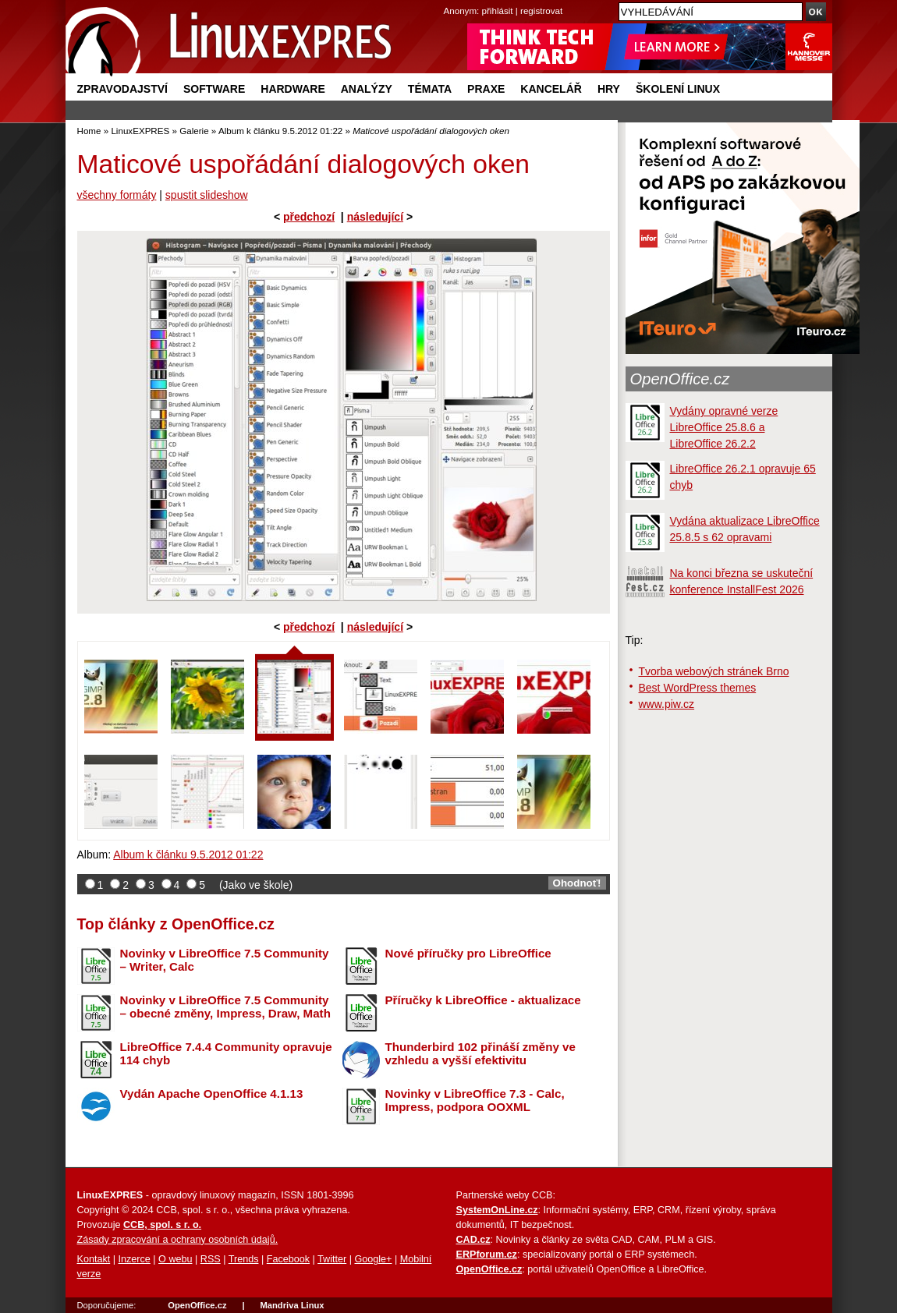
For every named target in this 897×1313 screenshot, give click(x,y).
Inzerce (135, 1259)
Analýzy (366, 89)
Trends (244, 1259)
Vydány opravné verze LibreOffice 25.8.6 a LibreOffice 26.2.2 (724, 427)
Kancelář (551, 89)
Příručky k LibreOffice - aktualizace (483, 1000)
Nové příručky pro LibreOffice (468, 953)
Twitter (331, 1259)
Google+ (373, 1259)
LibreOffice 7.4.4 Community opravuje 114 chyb (226, 1053)
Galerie (193, 131)
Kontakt (94, 1259)
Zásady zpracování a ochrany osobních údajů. (177, 1239)
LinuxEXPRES (140, 131)
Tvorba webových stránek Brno (714, 671)
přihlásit (497, 10)
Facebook (288, 1259)
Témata (430, 89)
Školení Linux (678, 89)
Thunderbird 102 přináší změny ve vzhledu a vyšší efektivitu (480, 1053)
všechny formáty (117, 195)
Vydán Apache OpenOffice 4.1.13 (211, 1093)
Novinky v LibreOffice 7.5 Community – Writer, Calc (224, 960)
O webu (175, 1259)
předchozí (309, 217)
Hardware (292, 89)
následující (375, 217)
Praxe (486, 89)
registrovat (541, 10)
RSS (210, 1259)
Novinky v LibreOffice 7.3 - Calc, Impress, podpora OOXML (475, 1100)
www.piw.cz (667, 704)
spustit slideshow (206, 195)
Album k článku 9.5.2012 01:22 (280, 131)
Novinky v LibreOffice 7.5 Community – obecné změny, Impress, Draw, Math (225, 1006)
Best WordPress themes (698, 687)
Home (89, 131)
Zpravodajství (122, 89)
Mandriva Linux (292, 1305)
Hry (608, 89)
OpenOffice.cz (680, 379)
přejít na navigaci (449, 0)
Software (214, 89)
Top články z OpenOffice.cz (176, 924)
